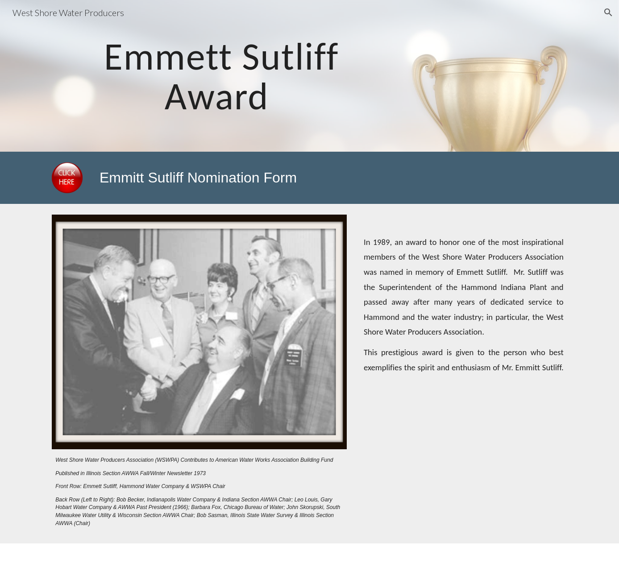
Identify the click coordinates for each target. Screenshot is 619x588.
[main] (221, 76)
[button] (608, 12)
